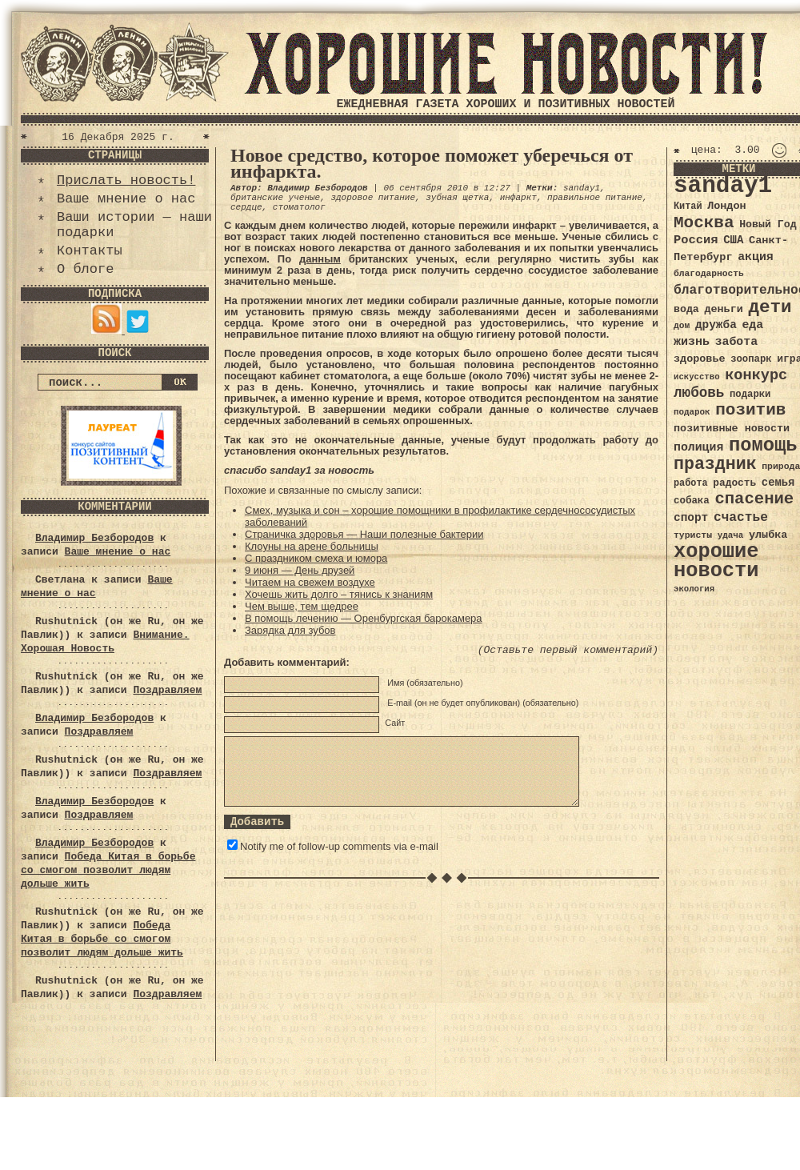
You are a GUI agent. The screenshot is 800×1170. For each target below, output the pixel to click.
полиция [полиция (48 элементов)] (698, 447)
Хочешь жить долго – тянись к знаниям (339, 594)
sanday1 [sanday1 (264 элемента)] (723, 186)
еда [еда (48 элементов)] (752, 325)
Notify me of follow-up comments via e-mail (339, 846)
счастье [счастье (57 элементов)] (741, 517)
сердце (246, 207)
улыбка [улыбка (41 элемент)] (768, 535)
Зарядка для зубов (290, 630)
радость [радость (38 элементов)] (734, 483)
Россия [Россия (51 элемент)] (696, 240)
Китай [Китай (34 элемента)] (688, 206)
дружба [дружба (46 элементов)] (716, 325)
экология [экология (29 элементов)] (694, 589)
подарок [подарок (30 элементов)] (692, 412)
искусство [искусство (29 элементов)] (697, 377)
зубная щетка (457, 197)
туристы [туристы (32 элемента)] (693, 535)
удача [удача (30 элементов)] (731, 535)
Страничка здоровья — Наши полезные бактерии (364, 534)
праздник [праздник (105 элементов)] (715, 464)
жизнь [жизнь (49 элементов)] (692, 342)
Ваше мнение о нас (126, 198)
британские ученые (275, 197)
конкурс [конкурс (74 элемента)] (756, 375)
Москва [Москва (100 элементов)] (704, 223)
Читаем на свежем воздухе (310, 582)
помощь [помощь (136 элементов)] (763, 445)
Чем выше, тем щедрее (301, 606)
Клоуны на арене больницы (311, 546)
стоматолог (299, 207)
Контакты (89, 250)
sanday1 (581, 188)
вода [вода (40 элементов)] (686, 309)
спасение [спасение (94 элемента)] (754, 499)
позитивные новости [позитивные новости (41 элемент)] (732, 429)
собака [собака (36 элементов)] (692, 501)
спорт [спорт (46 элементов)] (691, 517)
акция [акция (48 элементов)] (756, 256)
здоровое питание (372, 197)
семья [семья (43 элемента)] (778, 482)
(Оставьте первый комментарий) (568, 650)
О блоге (85, 269)
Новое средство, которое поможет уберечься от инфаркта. (431, 163)
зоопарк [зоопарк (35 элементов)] (750, 359)
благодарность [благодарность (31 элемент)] (709, 273)
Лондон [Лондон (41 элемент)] (726, 206)
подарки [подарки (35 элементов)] (750, 394)
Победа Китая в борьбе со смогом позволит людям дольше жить (108, 870)
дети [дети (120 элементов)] (769, 307)
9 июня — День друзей (299, 570)
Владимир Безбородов (94, 538)
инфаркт (518, 197)
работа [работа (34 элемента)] (691, 483)
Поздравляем (167, 690)
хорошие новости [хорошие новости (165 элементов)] (716, 561)
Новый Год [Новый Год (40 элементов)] (767, 224)
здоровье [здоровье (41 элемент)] (700, 359)
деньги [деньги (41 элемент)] (723, 309)
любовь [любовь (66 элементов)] (699, 393)
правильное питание (594, 197)
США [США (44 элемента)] (733, 240)
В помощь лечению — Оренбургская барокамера (363, 618)
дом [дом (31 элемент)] (682, 326)
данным (320, 259)
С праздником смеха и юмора (316, 558)
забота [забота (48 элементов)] (736, 341)
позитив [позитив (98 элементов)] (750, 410)
